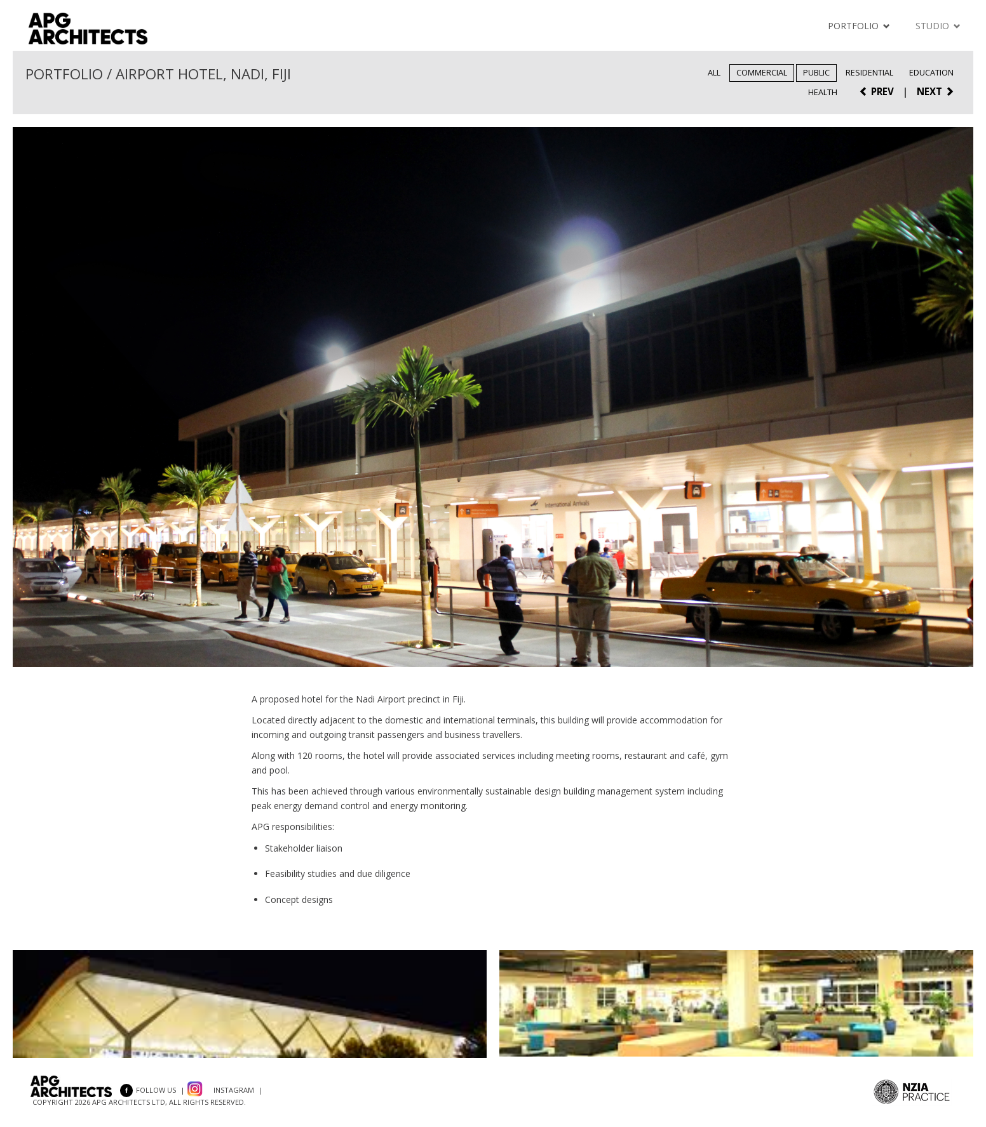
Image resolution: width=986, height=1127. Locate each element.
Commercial (761, 72)
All (714, 72)
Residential (869, 72)
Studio (938, 26)
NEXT (935, 91)
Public (816, 72)
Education (931, 72)
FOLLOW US (148, 1090)
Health (822, 92)
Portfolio (859, 26)
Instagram (234, 1090)
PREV (876, 91)
